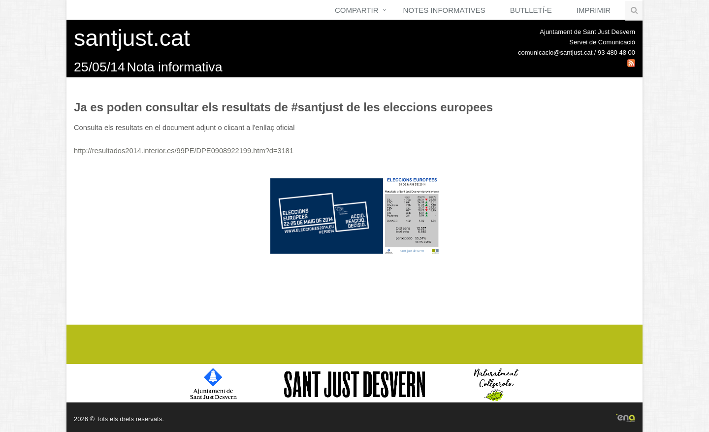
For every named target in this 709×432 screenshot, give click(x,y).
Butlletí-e (531, 10)
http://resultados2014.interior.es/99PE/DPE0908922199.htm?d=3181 (183, 151)
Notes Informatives (444, 10)
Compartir (357, 10)
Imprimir (594, 10)
